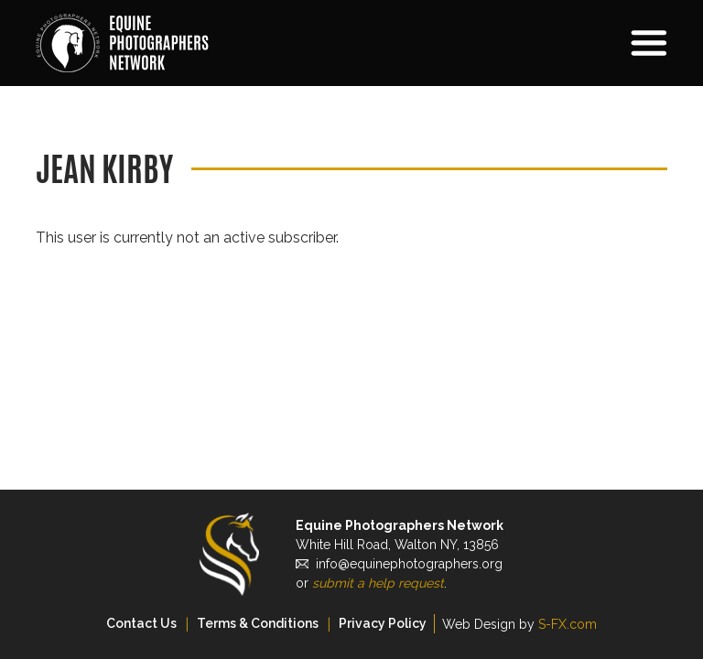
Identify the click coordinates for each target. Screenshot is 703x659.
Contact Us (141, 623)
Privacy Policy (383, 623)
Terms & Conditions (258, 623)
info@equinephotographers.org (409, 563)
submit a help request (378, 583)
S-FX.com (567, 624)
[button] (571, 43)
